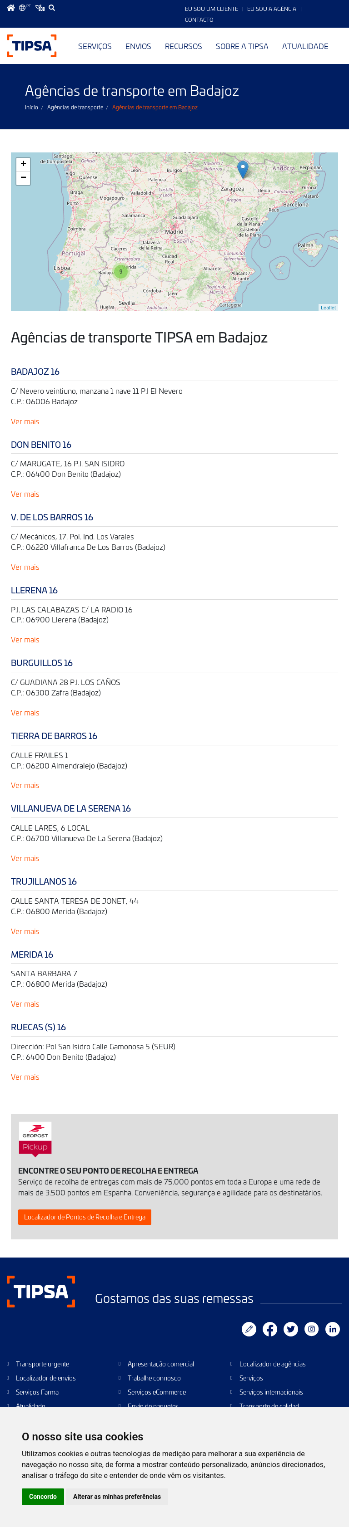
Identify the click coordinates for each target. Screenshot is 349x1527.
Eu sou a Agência (271, 8)
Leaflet (328, 307)
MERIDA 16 (32, 954)
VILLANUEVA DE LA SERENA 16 (71, 808)
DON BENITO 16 (41, 444)
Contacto (199, 19)
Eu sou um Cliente (211, 8)
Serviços (95, 46)
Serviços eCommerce (157, 1392)
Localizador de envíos (46, 1378)
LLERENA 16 (34, 590)
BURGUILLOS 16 (42, 662)
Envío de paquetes (153, 1406)
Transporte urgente (42, 1364)
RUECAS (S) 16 (38, 1027)
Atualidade (305, 46)
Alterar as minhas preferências (117, 1496)
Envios (138, 46)
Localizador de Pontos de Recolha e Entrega (84, 1217)
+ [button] (23, 164)
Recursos (183, 46)
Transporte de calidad (269, 1406)
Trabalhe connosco (154, 1378)
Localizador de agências (272, 1364)
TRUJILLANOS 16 (44, 881)
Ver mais (25, 421)
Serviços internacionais (271, 1392)
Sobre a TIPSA (242, 46)
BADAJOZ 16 (35, 371)
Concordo (43, 1496)
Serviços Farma (37, 1392)
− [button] (23, 178)
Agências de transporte (75, 107)
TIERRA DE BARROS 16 (54, 735)
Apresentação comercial (161, 1364)
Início (31, 107)
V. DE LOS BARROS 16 (52, 517)
